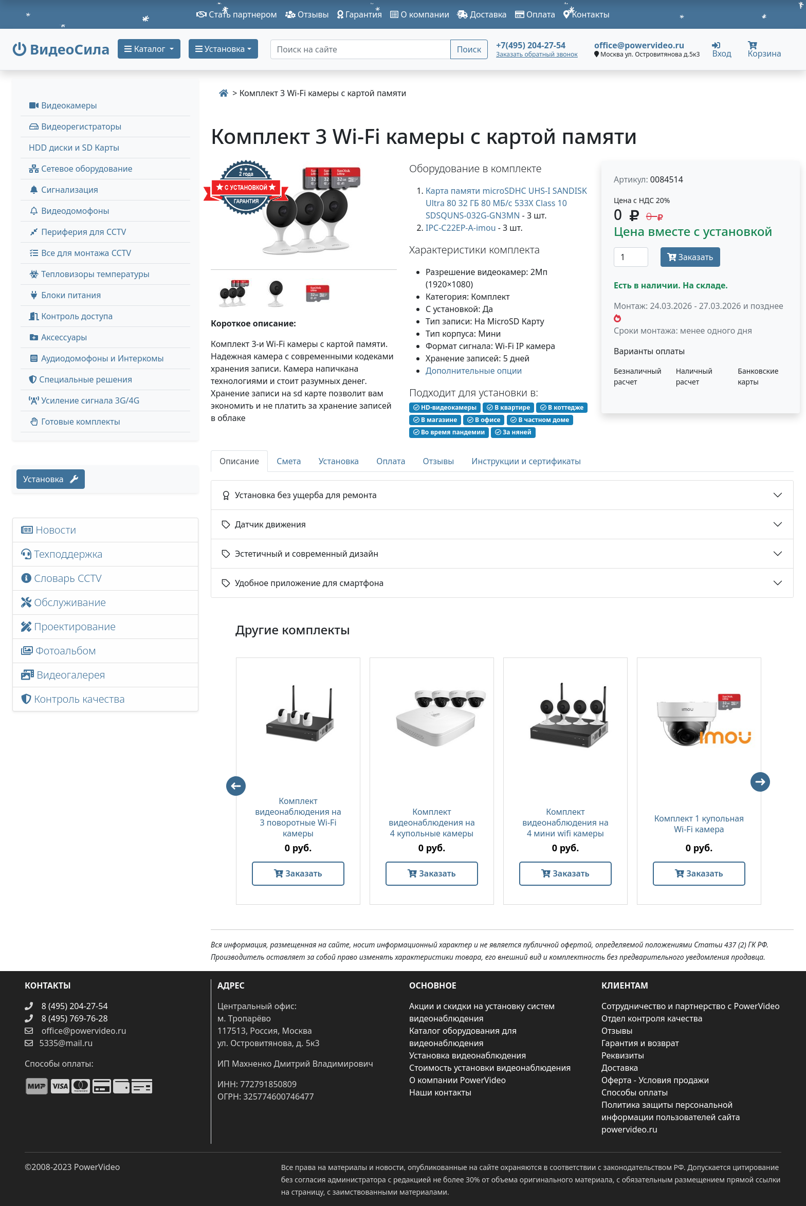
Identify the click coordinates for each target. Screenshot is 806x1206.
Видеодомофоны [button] (69, 210)
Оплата (535, 14)
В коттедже (561, 407)
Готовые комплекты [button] (74, 421)
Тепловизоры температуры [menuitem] (89, 274)
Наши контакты (440, 1092)
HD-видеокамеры (445, 407)
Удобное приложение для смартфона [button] (302, 583)
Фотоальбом (58, 650)
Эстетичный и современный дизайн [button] (300, 553)
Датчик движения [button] (264, 524)
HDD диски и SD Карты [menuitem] (74, 147)
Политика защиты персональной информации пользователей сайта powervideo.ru (670, 1117)
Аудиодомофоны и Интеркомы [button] (96, 358)
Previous (231, 781)
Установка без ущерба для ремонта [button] (299, 495)
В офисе (484, 419)
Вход (721, 49)
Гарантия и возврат (640, 1043)
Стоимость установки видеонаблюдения (490, 1067)
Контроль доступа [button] (71, 316)
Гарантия (359, 14)
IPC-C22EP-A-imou (461, 227)
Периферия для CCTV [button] (77, 231)
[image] (304, 211)
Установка (50, 479)
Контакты (586, 14)
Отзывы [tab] (438, 461)
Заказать (690, 257)
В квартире (508, 407)
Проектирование (68, 626)
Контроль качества (75, 699)
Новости (48, 530)
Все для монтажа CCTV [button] (80, 253)
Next (765, 786)
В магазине (435, 419)
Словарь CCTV (61, 578)
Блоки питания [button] (65, 295)
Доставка (482, 14)
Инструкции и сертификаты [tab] (526, 461)
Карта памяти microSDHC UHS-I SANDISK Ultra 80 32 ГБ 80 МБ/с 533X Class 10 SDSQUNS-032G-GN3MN (506, 203)
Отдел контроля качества (652, 1018)
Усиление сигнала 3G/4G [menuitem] (84, 400)
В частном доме (539, 419)
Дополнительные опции (474, 370)
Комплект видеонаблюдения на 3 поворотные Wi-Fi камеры (298, 817)
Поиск (469, 49)
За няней (513, 432)
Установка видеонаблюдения (467, 1055)
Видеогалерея (63, 675)
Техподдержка (62, 554)
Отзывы (307, 14)
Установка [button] (220, 48)
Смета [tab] (289, 461)
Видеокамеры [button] (63, 105)
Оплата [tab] (390, 461)
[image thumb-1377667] (275, 292)
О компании (419, 14)
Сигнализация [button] (63, 189)
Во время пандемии (449, 432)
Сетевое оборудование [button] (81, 168)
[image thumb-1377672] (317, 292)
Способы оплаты (634, 1092)
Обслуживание (63, 602)
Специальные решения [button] (80, 379)
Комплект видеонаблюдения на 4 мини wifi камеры (565, 823)
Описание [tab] (239, 461)
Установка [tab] (339, 461)
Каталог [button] (145, 48)
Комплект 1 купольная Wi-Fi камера (699, 824)
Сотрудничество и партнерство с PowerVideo (690, 1006)
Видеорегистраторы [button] (75, 126)
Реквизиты (622, 1055)
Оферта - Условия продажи (655, 1080)
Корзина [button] (764, 50)
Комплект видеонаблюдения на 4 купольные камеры (432, 823)
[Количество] (631, 257)
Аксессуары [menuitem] (58, 337)
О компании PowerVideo (457, 1080)
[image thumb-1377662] (232, 292)
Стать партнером (236, 14)
